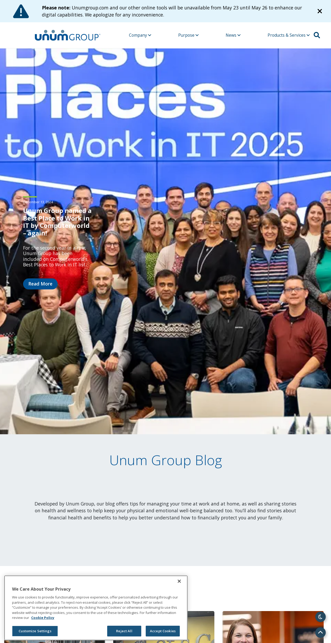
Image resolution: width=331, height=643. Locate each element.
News (233, 35)
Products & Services (289, 35)
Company (140, 35)
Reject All (124, 631)
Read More (40, 284)
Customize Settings (35, 631)
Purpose (188, 35)
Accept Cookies (163, 631)
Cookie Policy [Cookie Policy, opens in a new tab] (42, 617)
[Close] (179, 581)
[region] (96, 607)
